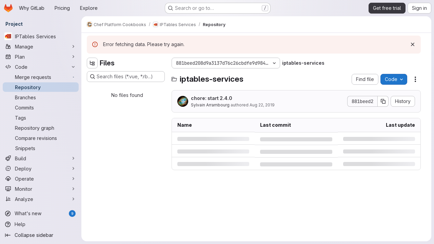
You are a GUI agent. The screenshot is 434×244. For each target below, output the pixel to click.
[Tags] (41, 117)
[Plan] (41, 56)
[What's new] (41, 213)
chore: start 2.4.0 (211, 98)
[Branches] (41, 97)
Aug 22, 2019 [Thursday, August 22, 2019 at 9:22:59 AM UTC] (262, 104)
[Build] (41, 158)
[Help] (41, 224)
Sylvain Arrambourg (210, 104)
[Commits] (41, 107)
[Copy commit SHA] (383, 101)
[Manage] (41, 46)
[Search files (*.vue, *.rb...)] (126, 76)
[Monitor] (41, 189)
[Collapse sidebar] (41, 235)
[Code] (41, 67)
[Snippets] (41, 148)
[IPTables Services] (41, 36)
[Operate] (41, 178)
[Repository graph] (41, 128)
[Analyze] (41, 199)
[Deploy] (41, 168)
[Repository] (41, 87)
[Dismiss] (413, 44)
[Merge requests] (41, 77)
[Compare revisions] (41, 138)
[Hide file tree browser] (92, 63)
